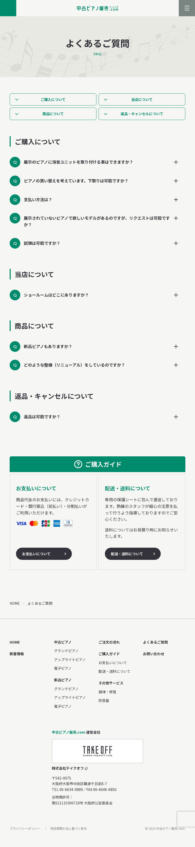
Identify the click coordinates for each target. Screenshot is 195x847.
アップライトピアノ (70, 659)
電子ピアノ (63, 668)
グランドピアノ (66, 650)
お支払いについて (36, 553)
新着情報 (17, 653)
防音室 (104, 700)
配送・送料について (127, 553)
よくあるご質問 (155, 642)
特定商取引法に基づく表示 (68, 828)
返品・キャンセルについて (142, 113)
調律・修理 (107, 691)
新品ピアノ (63, 679)
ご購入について (53, 99)
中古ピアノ (63, 642)
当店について (142, 99)
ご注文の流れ (109, 642)
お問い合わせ (153, 653)
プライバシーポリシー (25, 828)
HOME (15, 603)
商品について (53, 113)
